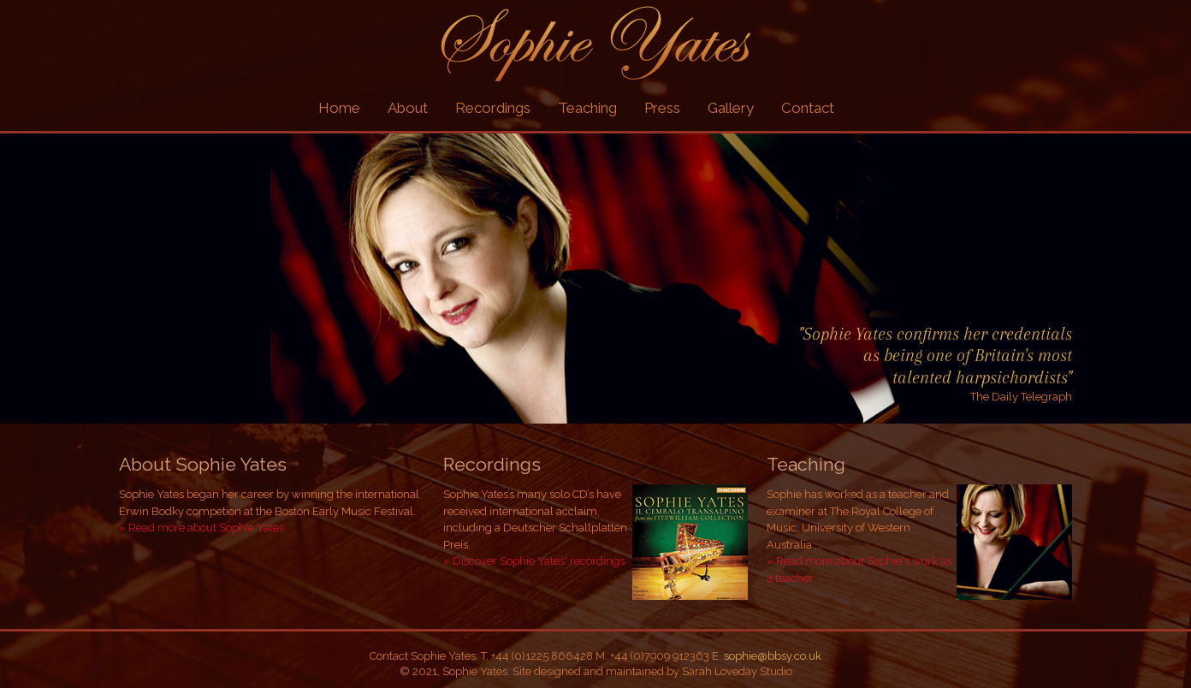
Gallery (731, 107)
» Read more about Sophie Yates (201, 527)
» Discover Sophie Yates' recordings (534, 561)
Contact (807, 107)
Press (662, 107)
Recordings (492, 107)
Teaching (587, 107)
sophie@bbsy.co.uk (772, 655)
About (408, 107)
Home (339, 107)
